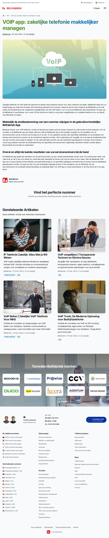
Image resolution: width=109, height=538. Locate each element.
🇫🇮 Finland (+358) (9, 507)
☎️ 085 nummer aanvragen (12, 440)
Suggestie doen (48, 527)
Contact (77, 487)
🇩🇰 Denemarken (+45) (10, 511)
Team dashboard (80, 447)
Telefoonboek (79, 461)
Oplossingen (44, 433)
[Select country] (100, 2)
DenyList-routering (45, 487)
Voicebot (42, 514)
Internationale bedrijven (46, 460)
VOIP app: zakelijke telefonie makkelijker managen (25, 15)
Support (77, 468)
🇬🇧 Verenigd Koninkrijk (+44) (12, 471)
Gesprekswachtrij (44, 491)
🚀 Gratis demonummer (11, 457)
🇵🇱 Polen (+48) (8, 501)
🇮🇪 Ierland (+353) (9, 487)
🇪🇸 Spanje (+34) (8, 484)
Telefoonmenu (43, 497)
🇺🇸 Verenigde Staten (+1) (11, 468)
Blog (76, 471)
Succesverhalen (80, 481)
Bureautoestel (79, 437)
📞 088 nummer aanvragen (12, 444)
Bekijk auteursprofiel (16, 182)
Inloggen (97, 8)
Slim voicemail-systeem (46, 507)
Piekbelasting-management (48, 494)
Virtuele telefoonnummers (83, 474)
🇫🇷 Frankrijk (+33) (9, 477)
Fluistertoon (42, 501)
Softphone (78, 440)
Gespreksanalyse (44, 517)
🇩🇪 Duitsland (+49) (9, 474)
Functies (42, 470)
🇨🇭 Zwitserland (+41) (10, 494)
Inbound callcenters (45, 437)
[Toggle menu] (104, 8)
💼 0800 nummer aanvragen (12, 437)
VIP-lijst (41, 484)
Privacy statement (36, 527)
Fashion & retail (44, 454)
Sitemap (75, 527)
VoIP (7, 15)
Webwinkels (43, 444)
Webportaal (78, 444)
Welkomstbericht (44, 504)
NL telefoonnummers (11, 433)
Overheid (42, 447)
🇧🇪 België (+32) (8, 481)
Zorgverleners (43, 464)
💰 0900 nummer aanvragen (12, 447)
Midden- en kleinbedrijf (46, 440)
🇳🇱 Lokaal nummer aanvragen (13, 450)
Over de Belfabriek (81, 484)
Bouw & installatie (44, 450)
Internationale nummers (12, 464)
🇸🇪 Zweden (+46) (9, 504)
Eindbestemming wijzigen (47, 477)
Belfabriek (7, 34)
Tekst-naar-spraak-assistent (48, 511)
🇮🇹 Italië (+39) (7, 497)
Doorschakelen (44, 474)
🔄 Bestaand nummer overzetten (14, 454)
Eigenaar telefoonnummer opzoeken (87, 464)
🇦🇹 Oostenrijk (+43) (9, 491)
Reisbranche (43, 457)
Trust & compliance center (63, 527)
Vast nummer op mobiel (82, 450)
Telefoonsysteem (81, 433)
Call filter (41, 481)
